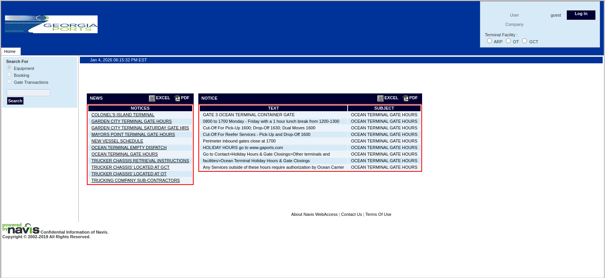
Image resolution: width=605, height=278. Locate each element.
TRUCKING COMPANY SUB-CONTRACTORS (135, 180)
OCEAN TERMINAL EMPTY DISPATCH (129, 147)
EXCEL (159, 97)
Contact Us (351, 214)
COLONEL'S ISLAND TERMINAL (122, 114)
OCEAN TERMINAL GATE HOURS (124, 154)
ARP (498, 41)
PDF (181, 97)
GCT (533, 41)
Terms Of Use (378, 214)
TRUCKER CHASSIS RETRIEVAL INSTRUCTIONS (140, 160)
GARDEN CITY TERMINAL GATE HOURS (131, 121)
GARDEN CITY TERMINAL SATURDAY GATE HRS (140, 127)
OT (516, 41)
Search (15, 100)
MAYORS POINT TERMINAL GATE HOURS (133, 134)
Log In (581, 13)
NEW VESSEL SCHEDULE (117, 141)
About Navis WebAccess (314, 214)
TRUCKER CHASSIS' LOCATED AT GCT (130, 167)
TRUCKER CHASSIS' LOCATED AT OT (129, 173)
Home (9, 51)
